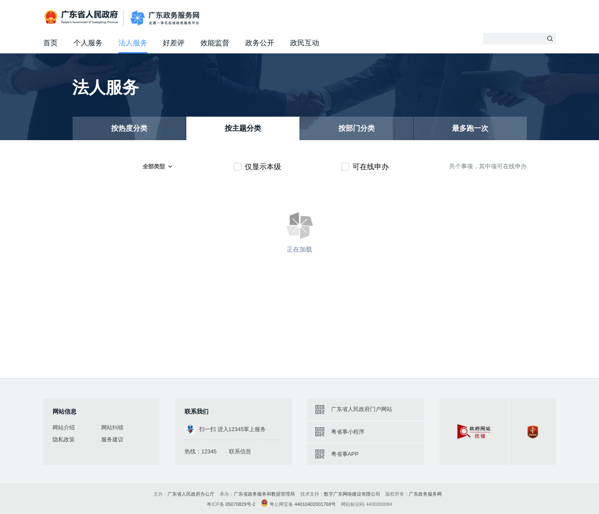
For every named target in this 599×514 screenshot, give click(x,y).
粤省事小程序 (347, 432)
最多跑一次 (470, 128)
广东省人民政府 (82, 17)
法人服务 (132, 43)
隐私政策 (64, 439)
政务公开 (259, 43)
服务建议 (112, 439)
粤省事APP (345, 454)
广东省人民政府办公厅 (190, 493)
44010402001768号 (315, 504)
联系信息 (240, 451)
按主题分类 (243, 128)
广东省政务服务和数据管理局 (264, 493)
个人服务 (88, 43)
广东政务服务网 (164, 18)
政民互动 (304, 43)
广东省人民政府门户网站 (361, 409)
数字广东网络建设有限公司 (352, 493)
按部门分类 (356, 128)
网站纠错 (112, 427)
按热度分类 (129, 128)
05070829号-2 (240, 504)
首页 (50, 43)
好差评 (174, 43)
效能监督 (214, 43)
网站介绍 (64, 427)
